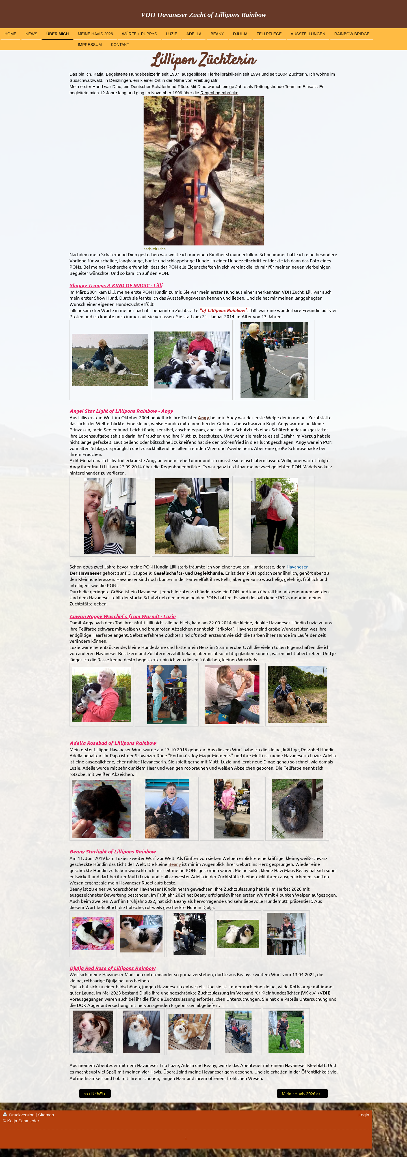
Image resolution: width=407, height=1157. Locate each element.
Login (363, 1114)
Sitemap (46, 1114)
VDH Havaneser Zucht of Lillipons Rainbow (203, 14)
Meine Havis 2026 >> (301, 1093)
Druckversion (19, 1114)
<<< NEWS (93, 1093)
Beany (174, 864)
